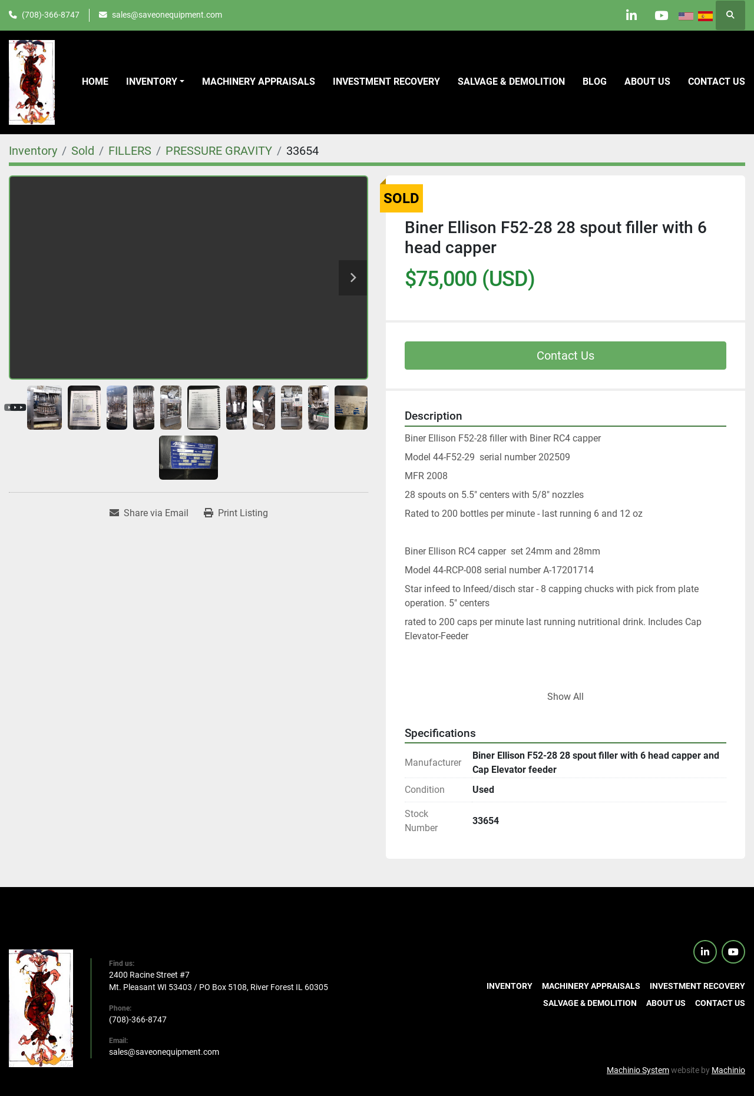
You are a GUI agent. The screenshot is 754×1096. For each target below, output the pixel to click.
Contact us (716, 81)
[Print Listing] (236, 513)
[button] (155, 82)
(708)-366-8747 (51, 14)
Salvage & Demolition (511, 81)
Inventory (151, 81)
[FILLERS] (129, 151)
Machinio (728, 1070)
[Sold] (82, 151)
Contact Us (565, 355)
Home (95, 81)
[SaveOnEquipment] (41, 1007)
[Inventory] (33, 151)
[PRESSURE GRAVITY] (219, 151)
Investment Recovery (386, 81)
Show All (565, 696)
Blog (595, 81)
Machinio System (638, 1070)
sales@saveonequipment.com (167, 14)
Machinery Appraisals (258, 81)
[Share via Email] (149, 513)
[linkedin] (631, 15)
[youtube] (661, 15)
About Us (647, 81)
